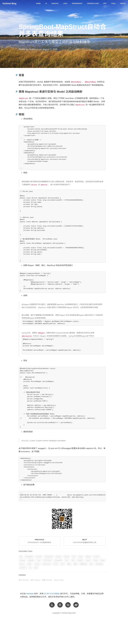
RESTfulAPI (48, 560)
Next (84, 541)
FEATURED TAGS (25, 551)
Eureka (58, 556)
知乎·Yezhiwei (35, 580)
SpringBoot (77, 3)
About (123, 3)
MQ (91, 564)
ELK (62, 564)
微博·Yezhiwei (47, 580)
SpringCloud (93, 3)
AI (46, 3)
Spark (88, 560)
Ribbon (88, 556)
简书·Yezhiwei (24, 580)
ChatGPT (23, 568)
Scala (95, 560)
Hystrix (66, 556)
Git (21, 556)
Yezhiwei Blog (9, 3)
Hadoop (22, 560)
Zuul (73, 556)
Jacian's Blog (58, 580)
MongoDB (58, 560)
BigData (55, 3)
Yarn (66, 560)
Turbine (96, 556)
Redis (29, 564)
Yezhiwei (30, 594)
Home (38, 3)
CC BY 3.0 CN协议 (52, 594)
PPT (105, 3)
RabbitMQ (99, 564)
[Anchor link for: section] (16, 75)
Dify (36, 568)
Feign (80, 556)
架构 (69, 564)
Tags (113, 3)
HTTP (55, 564)
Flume (22, 564)
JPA (32, 19)
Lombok (38, 556)
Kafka (102, 560)
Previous (39, 541)
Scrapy (37, 564)
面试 (75, 564)
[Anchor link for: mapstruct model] (16, 91)
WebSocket (46, 564)
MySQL (80, 560)
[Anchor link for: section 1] (16, 114)
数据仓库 (83, 564)
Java (65, 3)
